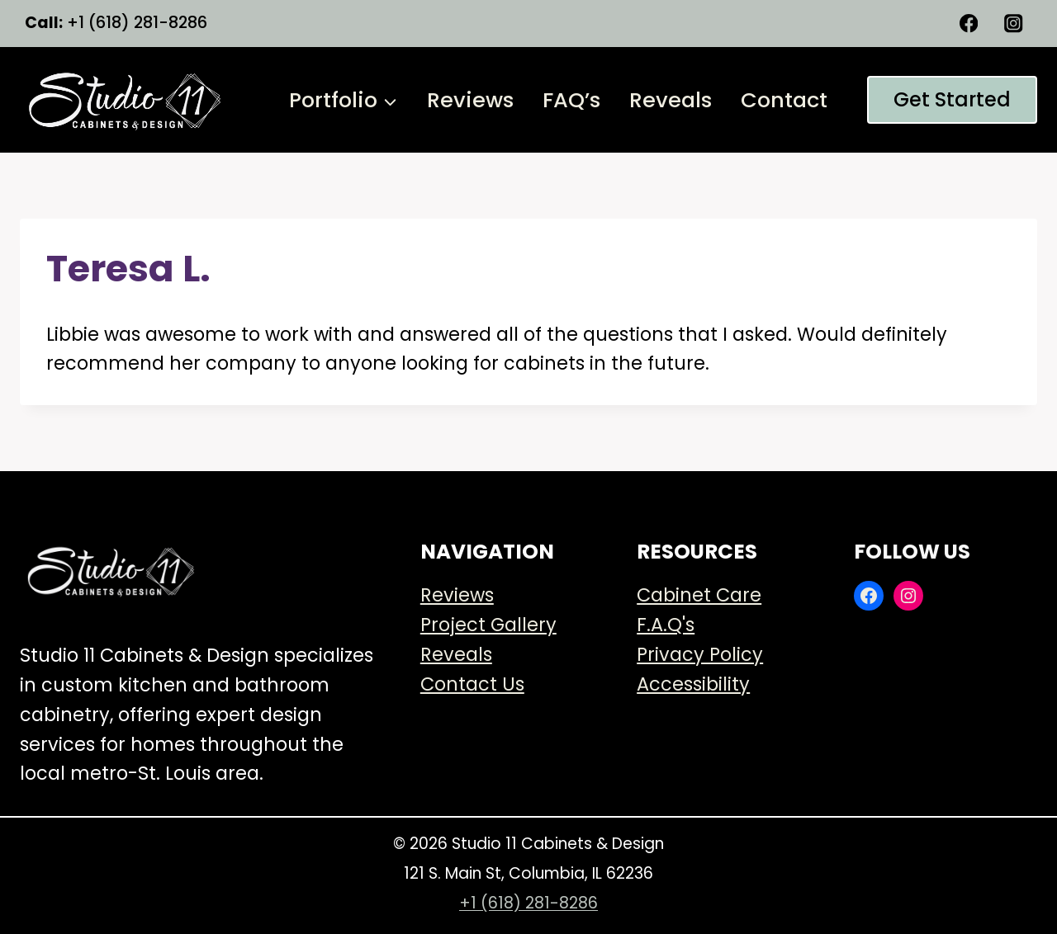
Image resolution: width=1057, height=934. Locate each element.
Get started (952, 99)
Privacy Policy (700, 654)
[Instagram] (1013, 23)
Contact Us (472, 684)
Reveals (670, 100)
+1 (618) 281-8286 (528, 903)
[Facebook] (969, 23)
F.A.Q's (665, 624)
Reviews (470, 100)
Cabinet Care (699, 595)
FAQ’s (571, 100)
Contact (784, 100)
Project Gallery (488, 624)
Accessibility (693, 684)
